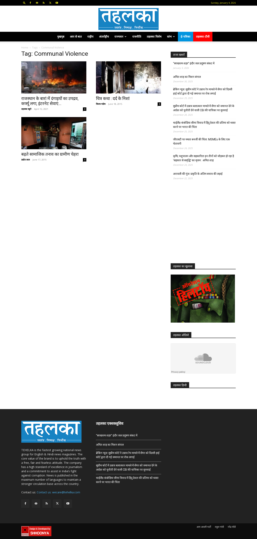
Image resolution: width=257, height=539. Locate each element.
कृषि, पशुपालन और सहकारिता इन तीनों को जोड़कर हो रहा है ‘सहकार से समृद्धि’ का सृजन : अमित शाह (203, 158)
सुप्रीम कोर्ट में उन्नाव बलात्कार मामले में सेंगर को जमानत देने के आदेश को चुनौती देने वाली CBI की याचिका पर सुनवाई (203, 108)
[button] (24, 2)
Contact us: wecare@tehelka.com (58, 492)
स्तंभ (171, 36)
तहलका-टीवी (203, 36)
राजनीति (136, 36)
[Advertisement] (201, 225)
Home (24, 47)
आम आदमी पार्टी (204, 527)
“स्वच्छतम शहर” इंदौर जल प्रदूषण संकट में (193, 63)
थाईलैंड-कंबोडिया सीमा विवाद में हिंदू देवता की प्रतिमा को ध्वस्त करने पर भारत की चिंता (204, 125)
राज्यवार (120, 36)
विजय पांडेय (100, 103)
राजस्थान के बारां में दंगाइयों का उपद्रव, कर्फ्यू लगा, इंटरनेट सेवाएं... (50, 101)
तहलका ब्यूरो (26, 108)
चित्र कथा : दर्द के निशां (113, 98)
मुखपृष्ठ (60, 36)
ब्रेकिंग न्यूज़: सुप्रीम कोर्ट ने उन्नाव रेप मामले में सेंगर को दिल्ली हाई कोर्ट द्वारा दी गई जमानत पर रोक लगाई (202, 91)
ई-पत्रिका (185, 36)
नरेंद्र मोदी (232, 527)
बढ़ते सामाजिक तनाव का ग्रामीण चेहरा (50, 154)
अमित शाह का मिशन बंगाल (187, 76)
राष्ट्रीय (90, 36)
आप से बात (76, 36)
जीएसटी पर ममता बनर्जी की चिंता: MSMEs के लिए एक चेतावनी (201, 141)
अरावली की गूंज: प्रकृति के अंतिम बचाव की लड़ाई (197, 173)
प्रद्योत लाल (25, 159)
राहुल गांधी (219, 527)
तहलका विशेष (154, 36)
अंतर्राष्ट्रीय (104, 36)
